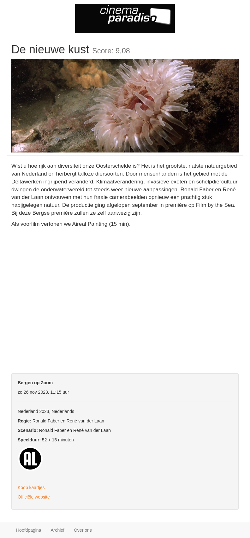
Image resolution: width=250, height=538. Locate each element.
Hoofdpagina (28, 530)
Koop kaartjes (31, 487)
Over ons (83, 530)
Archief (57, 530)
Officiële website (34, 496)
